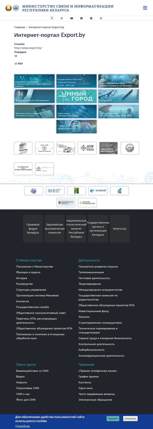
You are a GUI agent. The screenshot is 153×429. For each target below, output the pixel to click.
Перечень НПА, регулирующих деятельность (36, 321)
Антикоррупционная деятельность (101, 356)
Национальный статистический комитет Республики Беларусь (76, 228)
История (21, 278)
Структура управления (31, 290)
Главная (19, 27)
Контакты (85, 382)
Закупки (84, 317)
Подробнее (22, 426)
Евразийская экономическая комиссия (55, 228)
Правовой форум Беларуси (33, 228)
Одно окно (86, 388)
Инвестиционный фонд (94, 311)
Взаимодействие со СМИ (32, 371)
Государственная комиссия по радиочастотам (98, 297)
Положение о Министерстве (34, 266)
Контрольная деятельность (97, 344)
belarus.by (119, 228)
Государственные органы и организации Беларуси (98, 228)
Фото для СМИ (26, 400)
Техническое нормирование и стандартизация (98, 330)
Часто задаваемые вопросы (97, 394)
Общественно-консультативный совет (41, 313)
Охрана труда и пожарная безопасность (105, 338)
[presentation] (19, 229)
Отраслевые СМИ (27, 388)
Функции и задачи (28, 272)
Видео (20, 376)
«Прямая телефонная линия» (98, 371)
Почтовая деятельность (94, 278)
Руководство (24, 284)
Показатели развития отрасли (98, 266)
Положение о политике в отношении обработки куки (40, 336)
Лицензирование (90, 284)
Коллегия (22, 301)
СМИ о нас (23, 394)
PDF (20, 63)
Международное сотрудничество (100, 290)
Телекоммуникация (91, 272)
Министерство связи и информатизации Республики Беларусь (68, 8)
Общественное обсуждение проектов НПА (44, 328)
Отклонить (130, 419)
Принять (113, 418)
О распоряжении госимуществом (100, 323)
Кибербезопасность (91, 350)
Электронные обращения (95, 400)
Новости (21, 382)
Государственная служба (32, 307)
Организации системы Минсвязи (37, 295)
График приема (89, 376)
